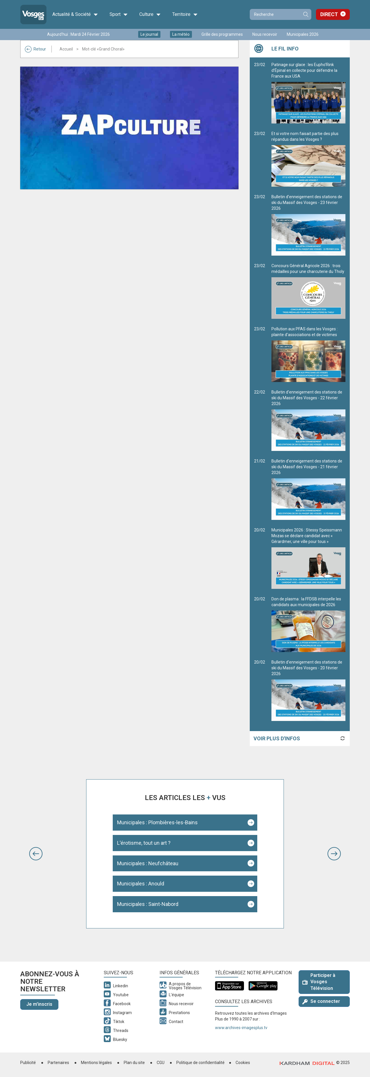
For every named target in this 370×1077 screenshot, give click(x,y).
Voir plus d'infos (277, 738)
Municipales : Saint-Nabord (147, 904)
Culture (150, 14)
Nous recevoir (264, 34)
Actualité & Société (75, 14)
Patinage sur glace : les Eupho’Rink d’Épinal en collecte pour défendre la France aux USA (308, 92)
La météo (181, 34)
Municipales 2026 (303, 34)
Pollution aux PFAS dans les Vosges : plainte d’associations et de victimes (308, 354)
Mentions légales (96, 1062)
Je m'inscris (39, 1004)
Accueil (66, 49)
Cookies (243, 1062)
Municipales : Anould (140, 884)
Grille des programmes (222, 34)
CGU (160, 1062)
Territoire (185, 14)
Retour (35, 49)
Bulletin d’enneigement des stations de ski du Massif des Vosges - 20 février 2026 (308, 690)
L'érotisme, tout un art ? (144, 843)
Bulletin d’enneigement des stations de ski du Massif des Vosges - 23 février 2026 (308, 225)
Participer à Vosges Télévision (318, 982)
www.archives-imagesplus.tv (241, 1027)
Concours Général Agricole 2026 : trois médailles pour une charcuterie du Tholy (308, 291)
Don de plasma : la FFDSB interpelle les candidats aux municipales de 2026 (308, 624)
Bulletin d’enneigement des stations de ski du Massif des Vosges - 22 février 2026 (308, 420)
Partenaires (58, 1062)
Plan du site (134, 1062)
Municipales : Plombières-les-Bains (157, 822)
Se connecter (321, 1001)
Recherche (305, 14)
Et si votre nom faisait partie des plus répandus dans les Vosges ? (308, 159)
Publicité (28, 1062)
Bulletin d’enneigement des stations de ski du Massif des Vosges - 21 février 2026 (308, 489)
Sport (119, 14)
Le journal (149, 34)
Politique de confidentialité (200, 1062)
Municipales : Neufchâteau (147, 863)
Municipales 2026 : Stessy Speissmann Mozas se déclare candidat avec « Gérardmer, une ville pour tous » (308, 558)
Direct (329, 14)
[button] (36, 854)
